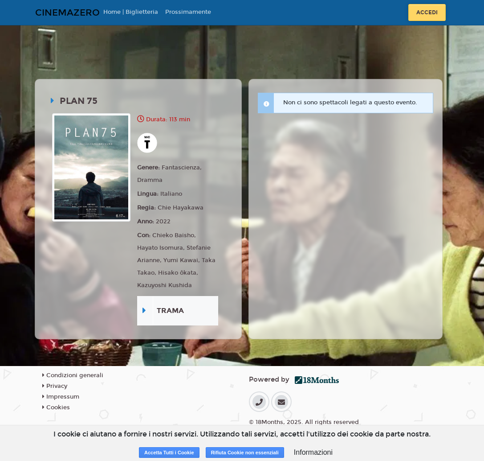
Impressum (60, 396)
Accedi (427, 12)
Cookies (56, 407)
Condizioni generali (72, 375)
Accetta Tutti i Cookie (169, 452)
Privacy (54, 386)
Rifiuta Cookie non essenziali (245, 452)
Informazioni (313, 452)
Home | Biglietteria (130, 12)
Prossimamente (188, 12)
